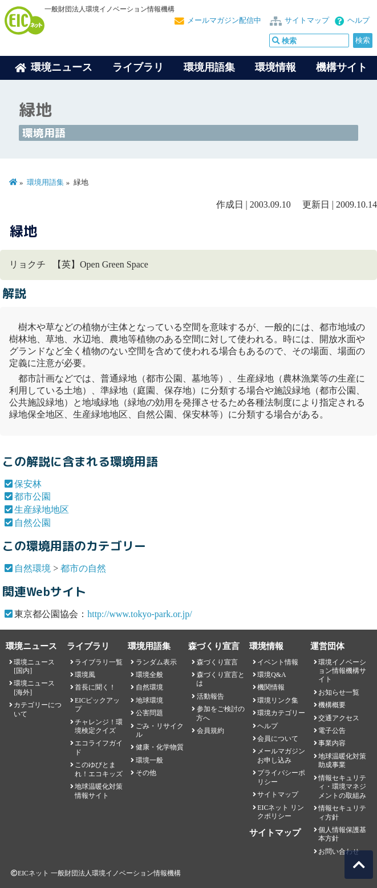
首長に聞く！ (95, 687)
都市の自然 (83, 568)
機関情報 (271, 687)
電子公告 (332, 731)
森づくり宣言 (217, 662)
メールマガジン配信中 (224, 21)
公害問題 (149, 713)
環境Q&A (271, 675)
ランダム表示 (156, 662)
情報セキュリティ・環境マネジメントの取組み (342, 787)
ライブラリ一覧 (99, 662)
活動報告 (210, 696)
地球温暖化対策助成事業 (342, 760)
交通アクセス (338, 718)
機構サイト (341, 67)
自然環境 (32, 568)
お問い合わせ (338, 851)
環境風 (85, 675)
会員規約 (210, 731)
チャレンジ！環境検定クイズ (99, 726)
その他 (146, 773)
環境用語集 (209, 67)
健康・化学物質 (160, 747)
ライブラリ (138, 67)
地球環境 (149, 700)
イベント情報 (277, 662)
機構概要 (332, 705)
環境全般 (149, 675)
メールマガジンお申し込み (281, 755)
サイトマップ (307, 21)
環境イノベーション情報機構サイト (342, 671)
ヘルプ (358, 21)
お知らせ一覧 (338, 692)
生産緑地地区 (41, 509)
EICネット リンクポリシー (280, 812)
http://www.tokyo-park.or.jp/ (139, 614)
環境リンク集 (277, 700)
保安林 (28, 484)
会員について (277, 739)
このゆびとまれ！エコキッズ (99, 769)
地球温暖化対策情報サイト (99, 790)
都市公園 (32, 496)
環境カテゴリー (281, 713)
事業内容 (332, 743)
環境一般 (149, 760)
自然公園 (32, 523)
